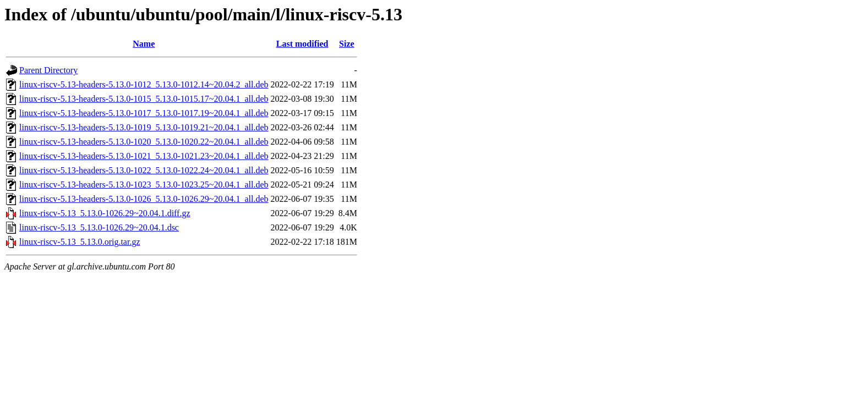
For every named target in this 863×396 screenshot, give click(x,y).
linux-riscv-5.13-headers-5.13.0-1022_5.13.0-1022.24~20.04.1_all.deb (144, 170)
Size (346, 43)
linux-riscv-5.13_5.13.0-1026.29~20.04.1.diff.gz (104, 213)
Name (144, 43)
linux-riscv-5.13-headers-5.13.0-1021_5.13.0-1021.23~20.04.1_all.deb (144, 156)
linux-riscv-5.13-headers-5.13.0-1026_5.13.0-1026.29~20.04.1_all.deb (144, 199)
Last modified (302, 43)
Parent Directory (48, 70)
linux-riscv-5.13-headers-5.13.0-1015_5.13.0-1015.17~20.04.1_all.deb (144, 98)
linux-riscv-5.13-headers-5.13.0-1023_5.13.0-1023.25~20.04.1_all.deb (144, 184)
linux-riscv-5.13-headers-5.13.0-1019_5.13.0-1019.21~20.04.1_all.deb (144, 127)
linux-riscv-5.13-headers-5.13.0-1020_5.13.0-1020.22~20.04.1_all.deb (144, 141)
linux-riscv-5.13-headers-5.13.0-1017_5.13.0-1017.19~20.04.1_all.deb (144, 113)
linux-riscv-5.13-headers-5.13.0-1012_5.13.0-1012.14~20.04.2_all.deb (144, 84)
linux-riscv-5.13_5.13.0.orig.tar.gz (79, 241)
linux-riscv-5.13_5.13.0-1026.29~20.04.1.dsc (99, 227)
